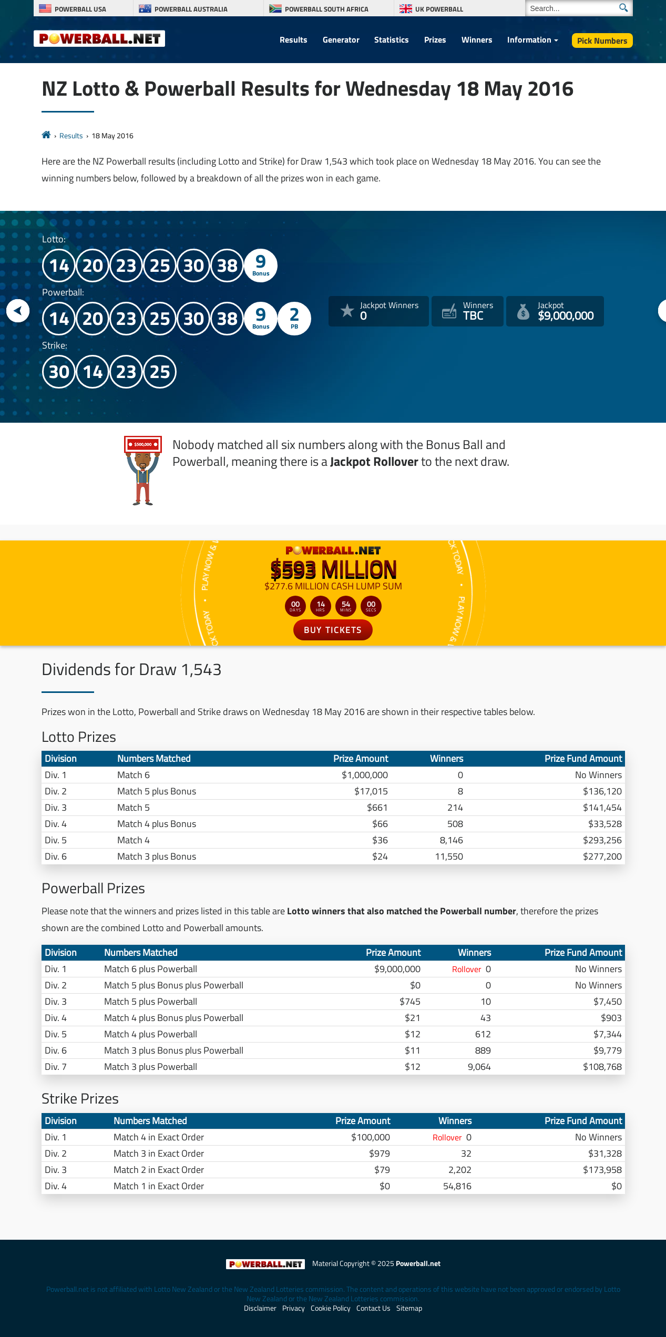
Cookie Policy (331, 1308)
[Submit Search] (623, 7)
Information (529, 39)
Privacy (293, 1308)
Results (294, 39)
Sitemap (409, 1308)
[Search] (579, 8)
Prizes (435, 39)
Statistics (391, 39)
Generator (341, 39)
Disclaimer (260, 1308)
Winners (477, 39)
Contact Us (373, 1308)
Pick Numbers (602, 40)
